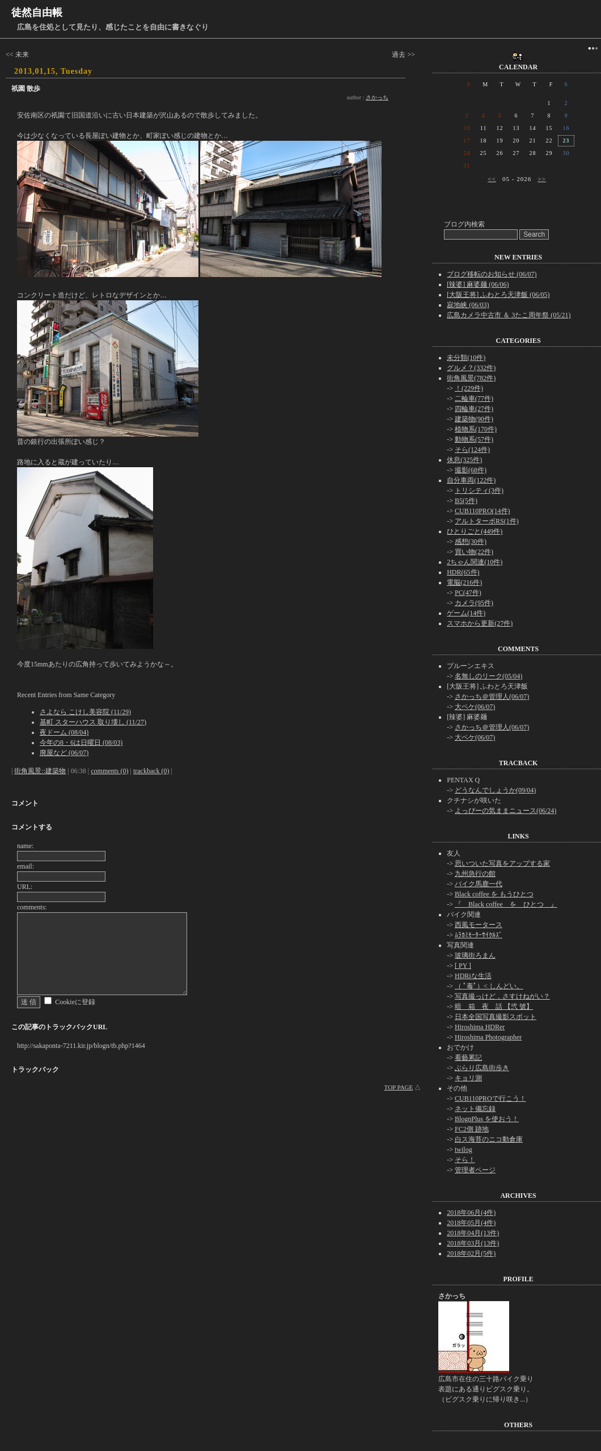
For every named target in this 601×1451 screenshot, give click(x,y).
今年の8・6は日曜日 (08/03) (81, 743)
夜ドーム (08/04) (64, 732)
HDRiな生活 (473, 976)
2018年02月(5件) (471, 1253)
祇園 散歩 (25, 89)
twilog (463, 1150)
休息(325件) (464, 460)
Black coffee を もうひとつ (494, 894)
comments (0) (109, 771)
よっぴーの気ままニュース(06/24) (505, 811)
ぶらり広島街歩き (482, 1068)
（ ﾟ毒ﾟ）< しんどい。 (489, 986)
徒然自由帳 (36, 12)
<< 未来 (17, 54)
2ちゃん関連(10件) (474, 562)
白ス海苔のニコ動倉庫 (489, 1139)
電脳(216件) (464, 582)
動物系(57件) (474, 439)
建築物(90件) (474, 419)
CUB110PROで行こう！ (490, 1098)
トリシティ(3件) (479, 490)
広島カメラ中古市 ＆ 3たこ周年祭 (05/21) (508, 315)
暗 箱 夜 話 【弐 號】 (494, 1006)
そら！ (465, 1160)
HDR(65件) (463, 572)
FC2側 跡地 (472, 1129)
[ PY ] (463, 966)
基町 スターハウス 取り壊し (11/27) (93, 722)
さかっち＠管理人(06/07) (492, 697)
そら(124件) (472, 450)
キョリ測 (468, 1078)
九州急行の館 (475, 874)
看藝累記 (468, 1058)
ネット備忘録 (475, 1109)
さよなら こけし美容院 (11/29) (85, 712)
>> (541, 178)
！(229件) (469, 388)
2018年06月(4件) (471, 1213)
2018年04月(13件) (473, 1233)
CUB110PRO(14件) (482, 511)
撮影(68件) (470, 470)
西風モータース (478, 925)
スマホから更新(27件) (480, 623)
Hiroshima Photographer (488, 1037)
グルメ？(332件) (471, 368)
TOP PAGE (398, 1087)
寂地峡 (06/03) (468, 305)
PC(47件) (468, 593)
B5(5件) (466, 501)
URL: (24, 887)
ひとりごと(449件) (474, 531)
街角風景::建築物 (40, 771)
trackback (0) (151, 771)
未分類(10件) (466, 358)
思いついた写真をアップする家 (502, 863)
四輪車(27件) (474, 409)
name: (25, 846)
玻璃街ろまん (475, 955)
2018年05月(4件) (471, 1223)
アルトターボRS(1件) (487, 521)
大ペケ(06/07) (475, 707)
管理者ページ (475, 1170)
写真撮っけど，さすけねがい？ (502, 996)
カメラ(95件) (474, 603)
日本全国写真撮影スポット (495, 1017)
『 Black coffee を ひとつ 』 (506, 904)
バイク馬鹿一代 (478, 884)
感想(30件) (470, 542)
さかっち (377, 97)
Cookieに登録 (75, 1002)
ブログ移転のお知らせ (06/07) (491, 274)
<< (492, 178)
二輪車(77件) (474, 398)
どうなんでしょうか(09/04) (495, 790)
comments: (32, 907)
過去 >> (403, 54)
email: (25, 866)
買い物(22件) (474, 552)
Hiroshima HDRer (480, 1027)
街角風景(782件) (471, 378)
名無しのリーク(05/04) (488, 676)
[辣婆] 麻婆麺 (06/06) (478, 284)
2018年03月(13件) (473, 1243)
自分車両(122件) (471, 480)
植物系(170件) (476, 429)
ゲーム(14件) (466, 613)
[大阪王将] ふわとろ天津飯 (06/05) (498, 295)
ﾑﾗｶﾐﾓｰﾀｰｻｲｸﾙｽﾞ (478, 935)
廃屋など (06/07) (64, 753)
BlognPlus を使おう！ (487, 1119)
